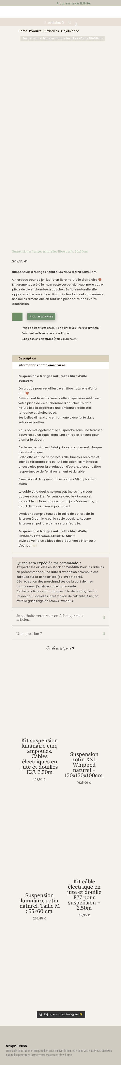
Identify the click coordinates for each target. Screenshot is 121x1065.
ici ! (34, 378)
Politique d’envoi (22, 923)
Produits (35, 31)
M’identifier (18, 973)
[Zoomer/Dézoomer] (1, 1058)
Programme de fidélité (27, 995)
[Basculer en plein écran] (5, 1058)
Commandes (19, 979)
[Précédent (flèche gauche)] (1, 1063)
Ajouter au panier (41, 149)
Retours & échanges (25, 928)
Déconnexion (19, 989)
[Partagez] (9, 1058)
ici (36, 334)
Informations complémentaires (41, 197)
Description (27, 191)
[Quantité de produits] (17, 149)
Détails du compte (23, 984)
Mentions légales (22, 945)
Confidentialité (21, 939)
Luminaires (51, 31)
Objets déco (70, 31)
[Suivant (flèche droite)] (5, 1063)
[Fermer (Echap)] (13, 1058)
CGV (12, 934)
